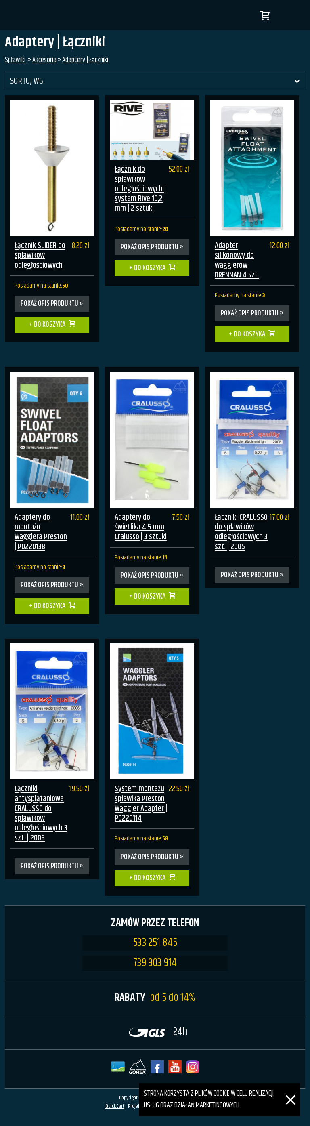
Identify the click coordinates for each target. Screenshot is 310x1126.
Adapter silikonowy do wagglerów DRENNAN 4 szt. (237, 260)
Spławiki (16, 60)
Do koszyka (49, 324)
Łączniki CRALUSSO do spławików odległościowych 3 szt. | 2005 (241, 532)
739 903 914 (155, 963)
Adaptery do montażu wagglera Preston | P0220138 (41, 532)
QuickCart (114, 1106)
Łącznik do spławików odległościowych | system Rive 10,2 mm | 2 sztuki (140, 189)
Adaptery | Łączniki (85, 60)
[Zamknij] (290, 1088)
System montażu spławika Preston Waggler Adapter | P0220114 (141, 804)
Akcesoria (44, 60)
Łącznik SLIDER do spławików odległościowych (40, 255)
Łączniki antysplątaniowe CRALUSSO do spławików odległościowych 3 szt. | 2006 (41, 813)
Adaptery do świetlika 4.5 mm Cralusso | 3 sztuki (141, 527)
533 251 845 (155, 943)
